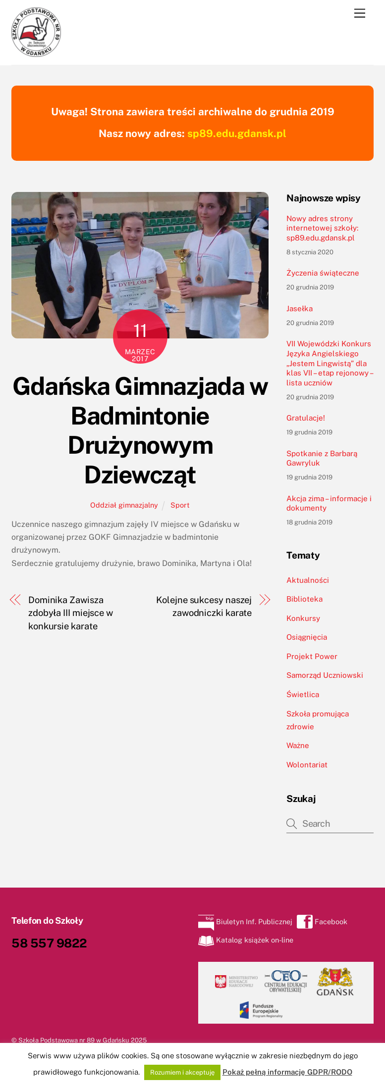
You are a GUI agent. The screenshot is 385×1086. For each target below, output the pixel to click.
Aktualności (307, 580)
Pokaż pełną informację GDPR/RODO (287, 1072)
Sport (180, 505)
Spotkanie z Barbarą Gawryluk (321, 458)
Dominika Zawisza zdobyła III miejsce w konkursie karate (70, 613)
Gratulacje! (305, 418)
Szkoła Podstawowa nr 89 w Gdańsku (73, 1040)
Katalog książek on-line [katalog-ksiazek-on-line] (245, 940)
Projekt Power (311, 656)
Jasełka (299, 308)
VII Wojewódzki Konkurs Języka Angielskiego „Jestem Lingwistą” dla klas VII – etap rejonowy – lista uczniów (329, 363)
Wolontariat (307, 764)
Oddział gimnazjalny (124, 505)
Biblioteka (304, 599)
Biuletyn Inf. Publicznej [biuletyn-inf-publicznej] (245, 921)
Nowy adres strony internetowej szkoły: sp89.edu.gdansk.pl (322, 228)
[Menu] (360, 13)
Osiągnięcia (306, 637)
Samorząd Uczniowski (324, 675)
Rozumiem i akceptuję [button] (182, 1072)
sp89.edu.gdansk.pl (236, 133)
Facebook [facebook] (322, 921)
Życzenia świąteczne (322, 273)
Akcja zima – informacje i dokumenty (329, 503)
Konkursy (303, 618)
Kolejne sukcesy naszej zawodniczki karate (204, 606)
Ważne (297, 745)
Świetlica (302, 694)
